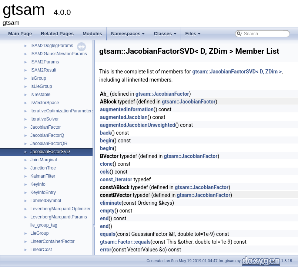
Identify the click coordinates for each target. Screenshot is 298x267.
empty (107, 211)
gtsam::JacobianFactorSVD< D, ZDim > (237, 72)
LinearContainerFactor (52, 241)
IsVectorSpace (44, 102)
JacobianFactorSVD (50, 151)
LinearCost (41, 249)
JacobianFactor (45, 127)
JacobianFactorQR (48, 143)
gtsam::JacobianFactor (162, 94)
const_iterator (116, 179)
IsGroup (38, 78)
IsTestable (40, 94)
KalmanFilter (42, 176)
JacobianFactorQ (47, 135)
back (105, 133)
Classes (165, 35)
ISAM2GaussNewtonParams (58, 53)
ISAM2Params (44, 62)
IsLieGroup (41, 86)
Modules (92, 33)
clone (106, 164)
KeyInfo (38, 184)
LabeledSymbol (45, 200)
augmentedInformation (127, 109)
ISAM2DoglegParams (51, 45)
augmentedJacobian (123, 117)
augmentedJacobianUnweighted (137, 125)
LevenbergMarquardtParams (58, 217)
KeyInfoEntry (43, 192)
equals (107, 234)
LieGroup (39, 233)
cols (105, 172)
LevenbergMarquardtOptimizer (60, 208)
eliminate (110, 203)
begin (106, 141)
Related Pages (57, 33)
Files (193, 35)
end (104, 218)
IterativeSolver (44, 119)
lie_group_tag (43, 225)
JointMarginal (43, 159)
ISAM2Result (43, 70)
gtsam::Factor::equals (125, 242)
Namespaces (128, 35)
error (105, 250)
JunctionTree (43, 168)
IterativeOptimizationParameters (62, 110)
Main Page (20, 33)
